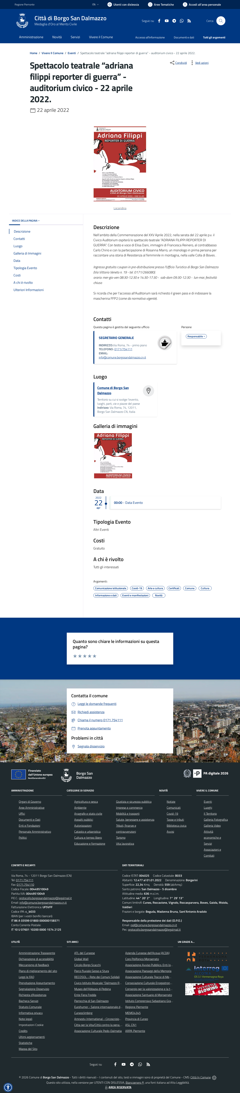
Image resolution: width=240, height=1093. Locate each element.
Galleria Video (212, 825)
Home (33, 53)
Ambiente (80, 807)
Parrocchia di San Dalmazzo (91, 1001)
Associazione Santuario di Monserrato (148, 995)
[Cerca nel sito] (220, 20)
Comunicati (174, 807)
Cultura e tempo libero (88, 837)
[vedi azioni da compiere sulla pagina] (198, 63)
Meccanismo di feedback (34, 965)
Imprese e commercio (129, 807)
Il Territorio (210, 813)
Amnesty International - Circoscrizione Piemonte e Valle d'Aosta (114, 1019)
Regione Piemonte (136, 1007)
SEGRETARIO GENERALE (116, 337)
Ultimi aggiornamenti (32, 1037)
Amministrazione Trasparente (37, 953)
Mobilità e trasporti (128, 813)
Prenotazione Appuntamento (37, 983)
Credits (23, 1031)
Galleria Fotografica (216, 819)
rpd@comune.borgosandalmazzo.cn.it (153, 925)
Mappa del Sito (28, 1049)
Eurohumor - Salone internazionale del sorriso (102, 1007)
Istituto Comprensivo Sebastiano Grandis (150, 1001)
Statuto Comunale (30, 1007)
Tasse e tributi (175, 819)
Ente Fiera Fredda (85, 995)
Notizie (171, 801)
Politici (23, 837)
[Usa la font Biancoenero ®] (123, 4)
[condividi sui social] (178, 63)
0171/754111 (123, 349)
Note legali (25, 1019)
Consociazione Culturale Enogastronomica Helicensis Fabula (162, 983)
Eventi (72, 53)
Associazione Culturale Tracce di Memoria (150, 977)
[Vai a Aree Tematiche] (160, 4)
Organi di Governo (30, 801)
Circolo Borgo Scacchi (87, 965)
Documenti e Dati (29, 819)
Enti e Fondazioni (29, 825)
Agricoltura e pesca (86, 801)
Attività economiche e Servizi (212, 837)
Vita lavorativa (125, 843)
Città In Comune (200, 1077)
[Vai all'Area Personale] (201, 4)
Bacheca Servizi (28, 1001)
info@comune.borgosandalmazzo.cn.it (122, 357)
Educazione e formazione (89, 843)
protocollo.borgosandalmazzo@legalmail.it (45, 898)
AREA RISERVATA (117, 1087)
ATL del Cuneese (84, 953)
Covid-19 (172, 813)
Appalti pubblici (83, 819)
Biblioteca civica (176, 825)
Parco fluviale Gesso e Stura (91, 971)
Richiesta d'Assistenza (32, 995)
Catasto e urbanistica (87, 831)
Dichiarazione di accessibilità (36, 959)
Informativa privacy (31, 1013)
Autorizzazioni (83, 825)
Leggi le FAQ (26, 977)
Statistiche (25, 1043)
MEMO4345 (133, 1013)
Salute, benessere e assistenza (135, 819)
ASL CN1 (130, 1025)
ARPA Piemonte (135, 1031)
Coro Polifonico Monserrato (142, 959)
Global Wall (81, 959)
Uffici (22, 813)
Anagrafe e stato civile (88, 813)
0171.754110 (25, 884)
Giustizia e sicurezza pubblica (134, 801)
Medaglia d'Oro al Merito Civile (55, 24)
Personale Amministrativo (35, 831)
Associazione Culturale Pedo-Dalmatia (98, 1031)
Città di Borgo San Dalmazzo (70, 18)
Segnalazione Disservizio (34, 989)
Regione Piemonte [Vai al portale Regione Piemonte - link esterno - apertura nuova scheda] (24, 4)
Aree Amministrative (31, 807)
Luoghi (208, 807)
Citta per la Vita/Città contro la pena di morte (102, 1025)
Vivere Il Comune (52, 53)
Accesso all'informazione (150, 37)
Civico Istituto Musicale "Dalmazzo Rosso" (100, 983)
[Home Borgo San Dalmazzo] (60, 20)
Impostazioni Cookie (31, 1025)
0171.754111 (24, 880)
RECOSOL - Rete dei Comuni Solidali (97, 977)
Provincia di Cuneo (136, 1019)
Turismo (120, 837)
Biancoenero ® (135, 1082)
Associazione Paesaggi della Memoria (148, 971)
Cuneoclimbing (83, 1013)
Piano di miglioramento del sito (38, 971)
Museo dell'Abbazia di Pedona (92, 989)
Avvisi (170, 831)
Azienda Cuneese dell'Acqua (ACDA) (147, 953)
